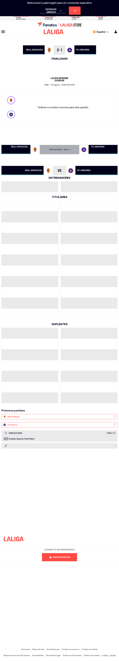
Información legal (53, 655)
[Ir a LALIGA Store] (59, 24)
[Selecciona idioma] (101, 31)
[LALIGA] (53, 31)
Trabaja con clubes (90, 649)
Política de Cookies (92, 655)
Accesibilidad (38, 655)
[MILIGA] (115, 31)
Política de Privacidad (72, 655)
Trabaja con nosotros (70, 649)
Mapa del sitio (38, 649)
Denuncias (25, 649)
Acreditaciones (53, 649)
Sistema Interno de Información (17, 655)
